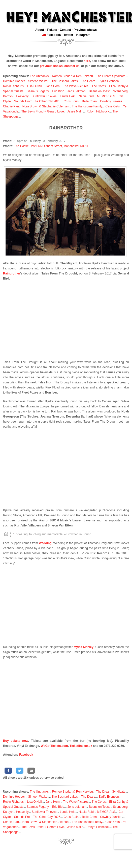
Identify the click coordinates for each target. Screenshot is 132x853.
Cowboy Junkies (111, 101)
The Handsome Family (87, 106)
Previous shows (85, 30)
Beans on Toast (99, 91)
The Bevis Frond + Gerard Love (42, 111)
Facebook (54, 35)
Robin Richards (13, 86)
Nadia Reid (86, 96)
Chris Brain (71, 101)
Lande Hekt (67, 96)
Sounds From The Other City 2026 (37, 101)
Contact (65, 30)
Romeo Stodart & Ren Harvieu (72, 76)
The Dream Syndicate (110, 76)
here (87, 61)
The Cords (99, 86)
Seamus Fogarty (38, 91)
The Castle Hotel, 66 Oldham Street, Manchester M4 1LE (52, 146)
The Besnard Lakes (65, 81)
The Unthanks (39, 76)
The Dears (88, 81)
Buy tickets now (15, 741)
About (39, 30)
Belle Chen (89, 101)
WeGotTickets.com (54, 746)
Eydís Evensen (108, 81)
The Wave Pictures (75, 86)
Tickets (52, 30)
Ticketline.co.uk (81, 746)
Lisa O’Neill (34, 86)
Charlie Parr (11, 106)
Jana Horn (52, 86)
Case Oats (112, 106)
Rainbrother (66, 127)
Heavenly (22, 96)
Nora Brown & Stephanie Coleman (45, 106)
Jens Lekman (76, 91)
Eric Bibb (58, 91)
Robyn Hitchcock (97, 111)
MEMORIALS (106, 96)
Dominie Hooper (14, 81)
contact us (71, 66)
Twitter (68, 35)
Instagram (83, 35)
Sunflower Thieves (44, 96)
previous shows (51, 66)
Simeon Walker (38, 81)
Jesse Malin (75, 111)
